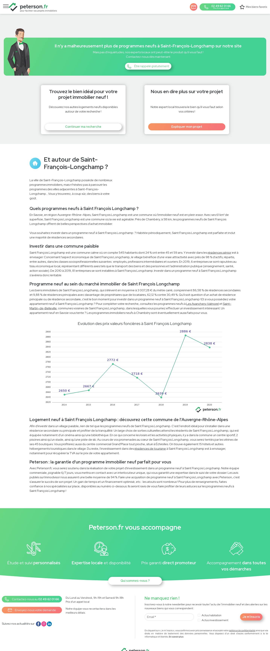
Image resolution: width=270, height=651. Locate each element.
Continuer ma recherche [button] (83, 121)
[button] (194, 6)
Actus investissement (215, 614)
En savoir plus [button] (176, 630)
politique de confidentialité (242, 624)
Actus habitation (211, 609)
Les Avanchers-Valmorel (202, 298)
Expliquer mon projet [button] (186, 121)
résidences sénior (219, 246)
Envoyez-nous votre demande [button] (32, 604)
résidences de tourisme (150, 442)
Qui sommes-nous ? (135, 575)
